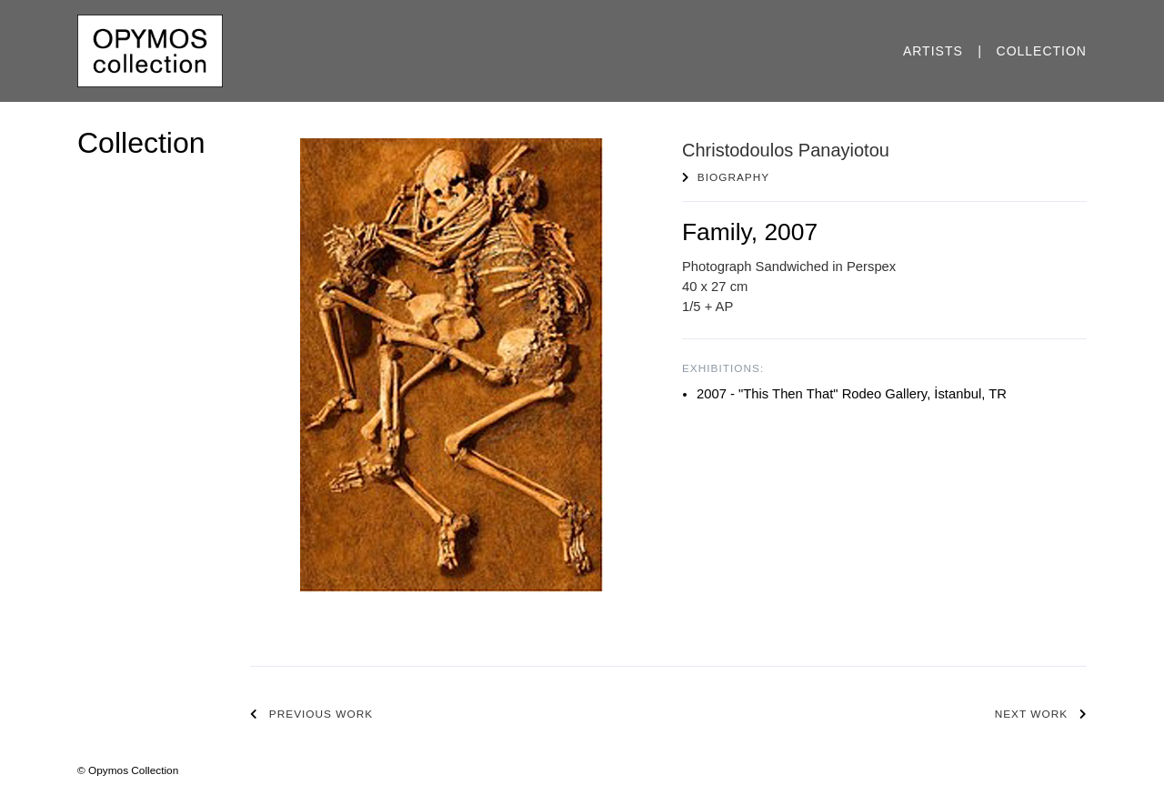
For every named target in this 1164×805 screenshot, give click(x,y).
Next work (1031, 714)
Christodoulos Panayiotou (785, 150)
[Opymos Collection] (150, 50)
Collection (1042, 51)
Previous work (321, 714)
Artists (933, 51)
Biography (733, 177)
